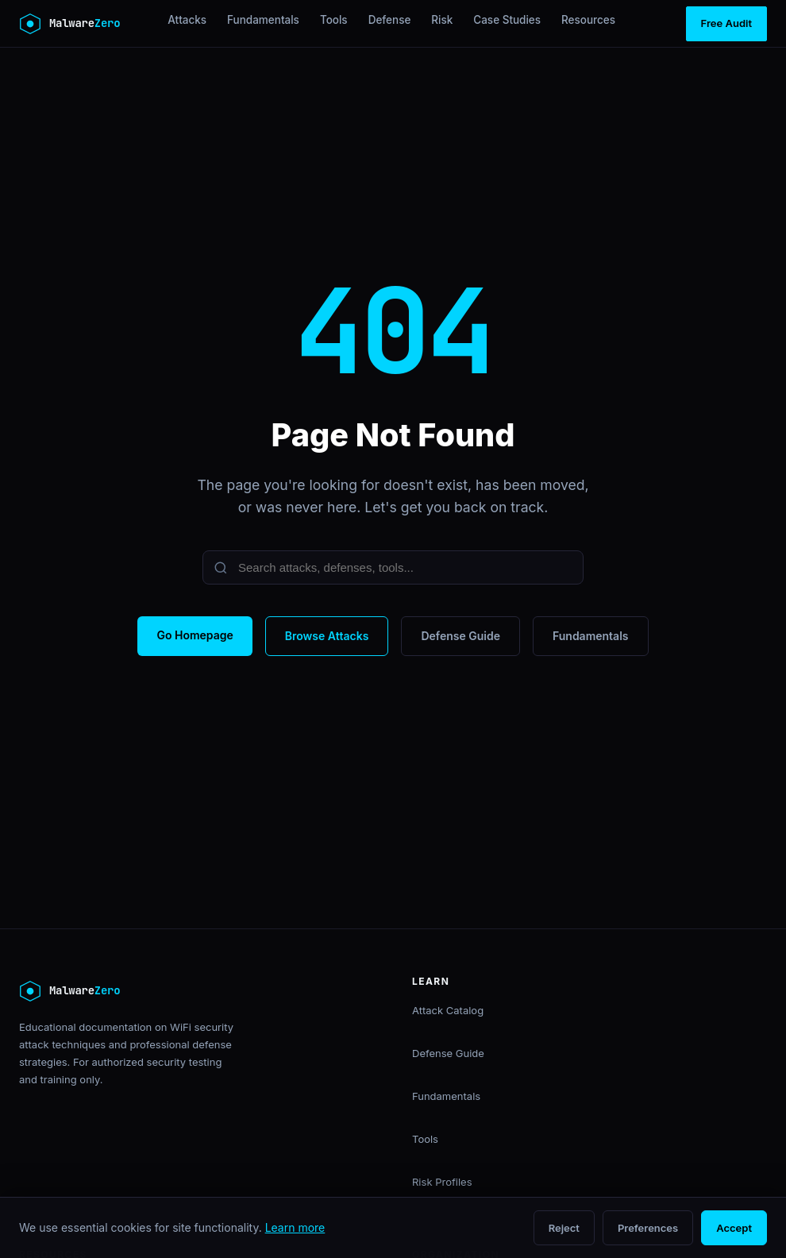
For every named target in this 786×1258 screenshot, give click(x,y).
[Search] (393, 567)
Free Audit (726, 23)
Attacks (187, 20)
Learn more (295, 1227)
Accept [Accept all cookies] (734, 1227)
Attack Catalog (448, 1010)
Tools (334, 20)
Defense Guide (460, 636)
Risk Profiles (442, 1181)
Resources (588, 20)
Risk (442, 20)
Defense (389, 20)
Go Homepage (194, 635)
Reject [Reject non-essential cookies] (564, 1227)
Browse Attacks (327, 636)
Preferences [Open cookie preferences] (648, 1227)
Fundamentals (263, 20)
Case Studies (507, 20)
